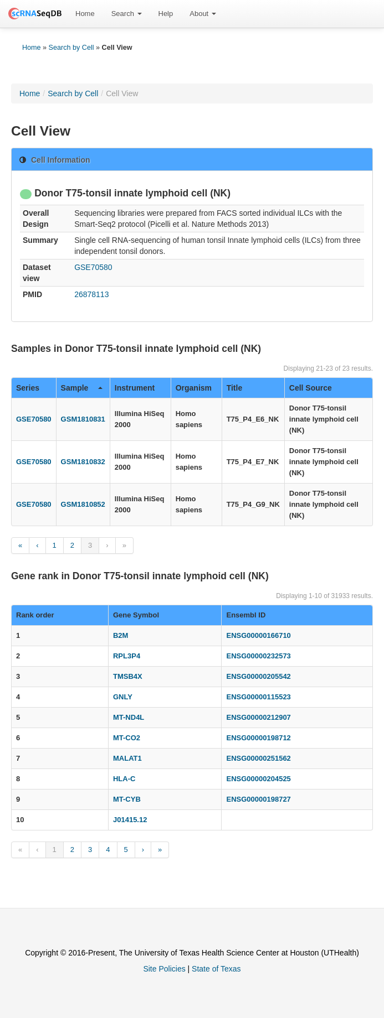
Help (165, 13)
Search (126, 13)
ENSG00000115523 (258, 697)
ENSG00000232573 (258, 656)
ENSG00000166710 (258, 635)
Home (85, 13)
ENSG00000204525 (258, 779)
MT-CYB (127, 799)
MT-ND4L (128, 717)
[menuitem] (85, 14)
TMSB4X (127, 676)
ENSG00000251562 (258, 758)
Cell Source (310, 387)
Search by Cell (71, 47)
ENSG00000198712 (258, 738)
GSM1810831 (83, 419)
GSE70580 (93, 267)
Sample (82, 387)
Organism (194, 387)
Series (27, 387)
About (203, 13)
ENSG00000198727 (258, 799)
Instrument (135, 387)
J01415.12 (130, 820)
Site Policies (164, 968)
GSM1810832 (83, 462)
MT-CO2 (126, 738)
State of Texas (216, 968)
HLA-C (124, 779)
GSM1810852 (83, 504)
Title (235, 387)
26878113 (91, 294)
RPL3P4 (126, 656)
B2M (120, 635)
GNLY (122, 697)
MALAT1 (127, 758)
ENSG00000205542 (258, 676)
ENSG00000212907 (258, 717)
